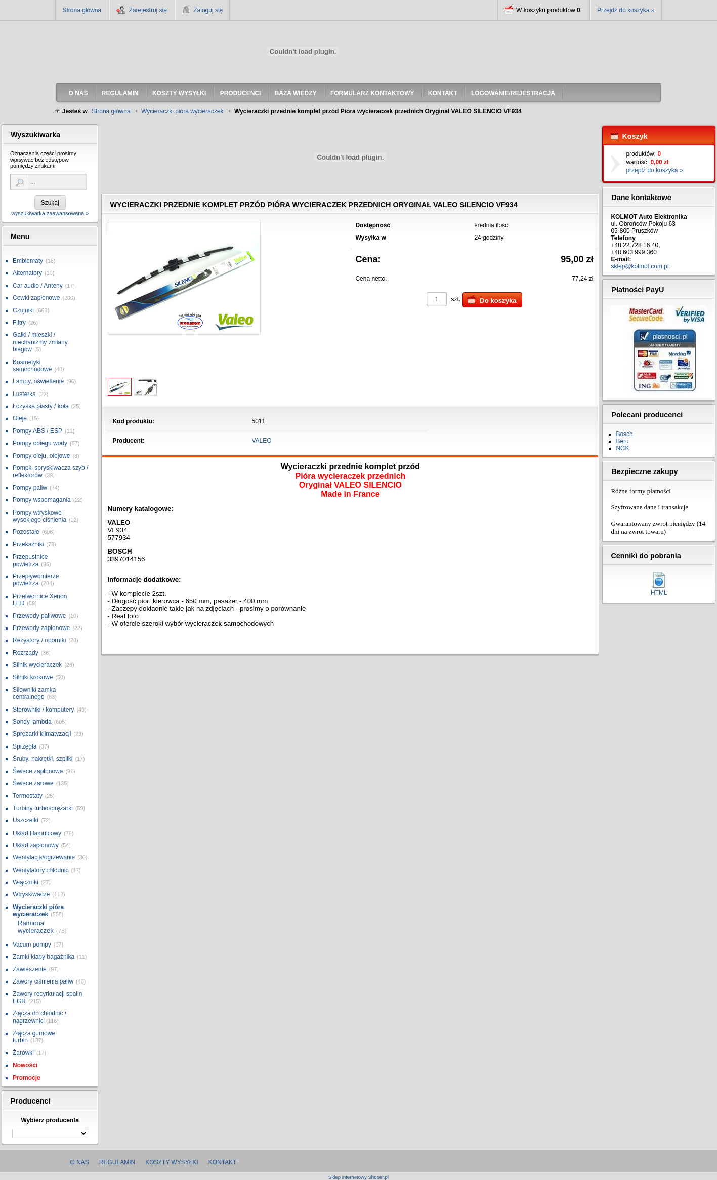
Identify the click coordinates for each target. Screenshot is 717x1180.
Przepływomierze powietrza (36, 580)
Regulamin (117, 1162)
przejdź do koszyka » (654, 170)
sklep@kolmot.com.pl (639, 266)
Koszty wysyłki (171, 1162)
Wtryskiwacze (31, 894)
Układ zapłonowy (36, 845)
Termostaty (28, 795)
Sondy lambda (32, 721)
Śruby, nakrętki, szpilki (42, 758)
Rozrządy (25, 652)
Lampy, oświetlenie (38, 381)
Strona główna (82, 10)
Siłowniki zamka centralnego (34, 693)
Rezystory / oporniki (39, 640)
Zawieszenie (30, 969)
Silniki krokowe (33, 677)
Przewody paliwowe (39, 615)
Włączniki (25, 882)
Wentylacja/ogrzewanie (44, 857)
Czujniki (23, 310)
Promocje (26, 1077)
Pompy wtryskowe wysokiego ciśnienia (39, 516)
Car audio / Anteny (38, 285)
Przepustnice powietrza (30, 560)
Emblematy (28, 260)
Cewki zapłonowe (36, 297)
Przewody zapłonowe (41, 628)
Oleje (20, 418)
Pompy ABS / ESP (37, 431)
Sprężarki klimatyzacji (42, 733)
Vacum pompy (32, 944)
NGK (622, 448)
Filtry (19, 322)
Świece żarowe (33, 783)
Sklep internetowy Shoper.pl (358, 1177)
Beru (622, 441)
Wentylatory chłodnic (41, 870)
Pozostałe (26, 531)
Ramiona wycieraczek (36, 927)
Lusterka (24, 394)
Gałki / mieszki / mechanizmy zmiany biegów (40, 342)
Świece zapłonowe (38, 771)
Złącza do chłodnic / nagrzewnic (39, 1017)
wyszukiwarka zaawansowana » (50, 213)
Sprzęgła (24, 746)
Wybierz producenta (49, 1120)
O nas (79, 1162)
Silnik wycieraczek (37, 664)
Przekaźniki (28, 544)
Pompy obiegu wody (40, 443)
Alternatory (27, 273)
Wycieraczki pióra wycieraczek (38, 910)
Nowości (25, 1065)
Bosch (624, 434)
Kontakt (222, 1162)
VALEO (262, 440)
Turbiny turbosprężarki (43, 808)
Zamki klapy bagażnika (43, 956)
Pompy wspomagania (42, 499)
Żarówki (23, 1052)
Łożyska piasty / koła (41, 406)
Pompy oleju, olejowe (41, 455)
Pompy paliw (30, 487)
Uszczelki (25, 820)
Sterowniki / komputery (43, 709)
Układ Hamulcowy (37, 833)
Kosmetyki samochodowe (32, 366)
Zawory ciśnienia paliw (43, 981)
